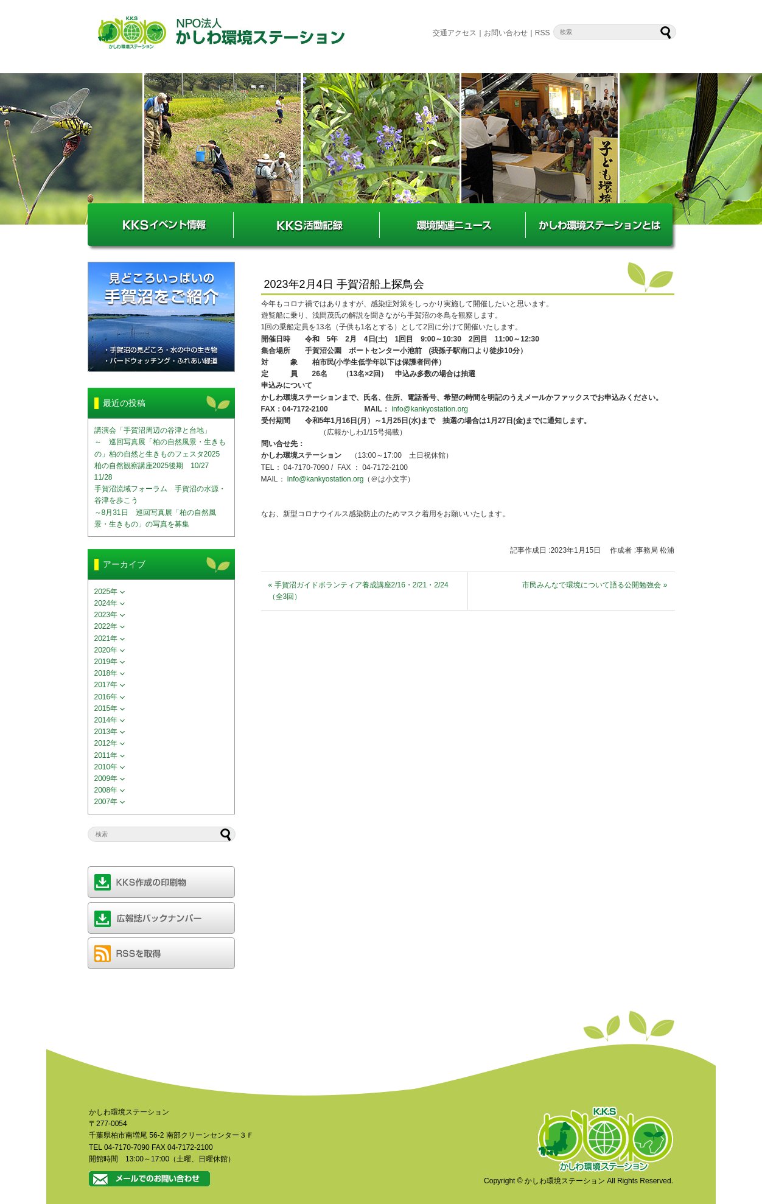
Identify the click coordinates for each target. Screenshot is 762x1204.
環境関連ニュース (453, 224)
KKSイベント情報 (161, 224)
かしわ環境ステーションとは (599, 224)
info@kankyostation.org (429, 409)
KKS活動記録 (307, 224)
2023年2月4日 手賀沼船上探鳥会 (344, 284)
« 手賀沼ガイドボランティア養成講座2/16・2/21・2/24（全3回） (358, 591)
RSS (542, 33)
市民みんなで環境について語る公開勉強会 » (594, 585)
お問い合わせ (506, 33)
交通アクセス (455, 33)
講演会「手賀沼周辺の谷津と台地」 (152, 430)
